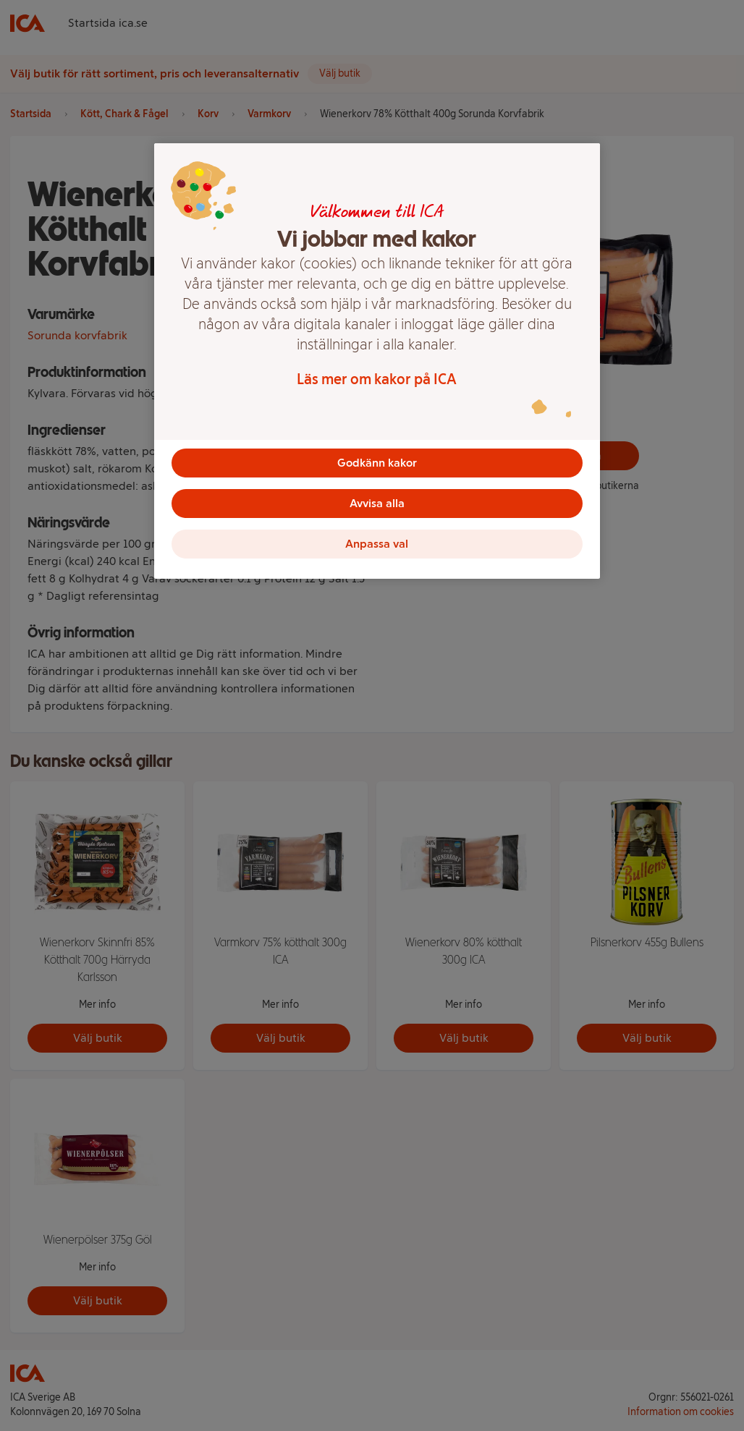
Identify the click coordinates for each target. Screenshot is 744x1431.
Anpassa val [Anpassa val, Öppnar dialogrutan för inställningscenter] (376, 544)
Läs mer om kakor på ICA (377, 379)
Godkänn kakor (377, 463)
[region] (377, 361)
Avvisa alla (377, 503)
